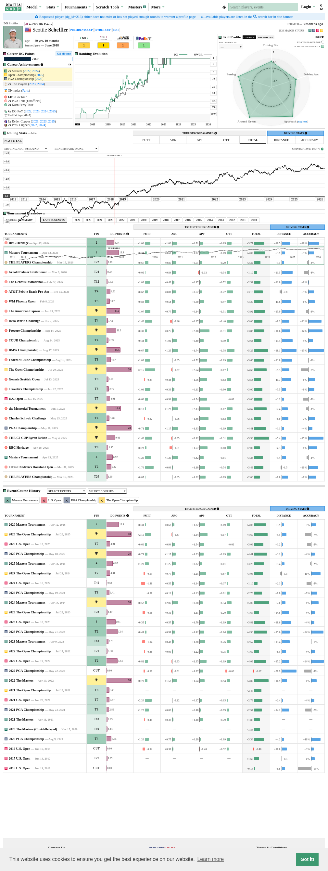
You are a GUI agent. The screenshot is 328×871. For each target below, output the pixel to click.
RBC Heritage (19, 303)
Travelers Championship (26, 450)
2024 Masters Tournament (27, 663)
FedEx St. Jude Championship (30, 420)
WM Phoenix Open (22, 362)
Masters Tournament (23, 313)
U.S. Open (16, 459)
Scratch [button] (109, 7)
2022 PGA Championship (26, 731)
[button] (137, 7)
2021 (35, 121)
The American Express (24, 372)
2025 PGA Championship (26, 614)
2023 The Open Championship (30, 673)
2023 (32, 84)
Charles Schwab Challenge (27, 479)
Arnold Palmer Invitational (28, 333)
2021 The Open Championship (30, 751)
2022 (27, 71)
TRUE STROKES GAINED (200, 133)
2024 (35, 71)
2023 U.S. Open (19, 683)
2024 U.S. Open (19, 644)
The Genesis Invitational (26, 342)
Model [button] (34, 7)
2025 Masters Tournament (27, 624)
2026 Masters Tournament (27, 585)
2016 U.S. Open (19, 829)
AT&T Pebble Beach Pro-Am (29, 352)
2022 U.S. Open (19, 722)
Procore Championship (25, 391)
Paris (25, 90)
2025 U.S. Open (19, 605)
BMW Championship (23, 411)
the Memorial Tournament (27, 469)
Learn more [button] (210, 859)
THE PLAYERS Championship (31, 323)
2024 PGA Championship (26, 653)
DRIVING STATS (295, 133)
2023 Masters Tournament (27, 702)
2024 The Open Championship (30, 634)
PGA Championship (23, 489)
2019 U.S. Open (19, 809)
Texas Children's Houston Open (31, 528)
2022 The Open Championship (30, 712)
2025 (39, 75)
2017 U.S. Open (19, 819)
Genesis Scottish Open (24, 440)
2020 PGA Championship (26, 799)
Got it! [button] (307, 859)
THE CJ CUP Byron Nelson (28, 498)
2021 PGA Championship (26, 770)
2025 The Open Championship (30, 595)
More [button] (158, 7)
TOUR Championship (24, 401)
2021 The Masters (21, 780)
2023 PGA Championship (26, 692)
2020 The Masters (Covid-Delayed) (33, 790)
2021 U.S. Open (19, 760)
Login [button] (308, 7)
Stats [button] (52, 7)
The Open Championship (26, 430)
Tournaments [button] (77, 7)
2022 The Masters (21, 741)
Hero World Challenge (24, 381)
